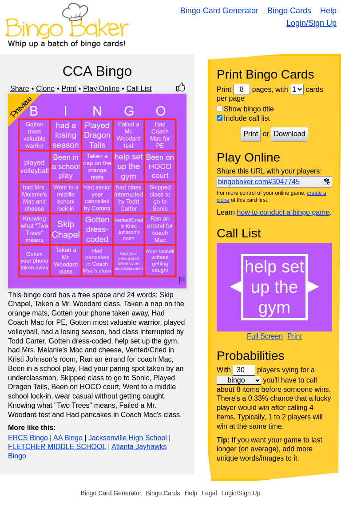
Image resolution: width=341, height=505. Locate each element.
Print (69, 88)
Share (19, 88)
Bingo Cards (289, 10)
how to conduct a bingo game (283, 212)
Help (328, 10)
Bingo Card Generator (219, 10)
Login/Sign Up (311, 23)
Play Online (101, 88)
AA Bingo (68, 438)
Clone (45, 88)
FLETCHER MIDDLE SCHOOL (57, 446)
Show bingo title (245, 109)
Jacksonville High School (127, 438)
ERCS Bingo (28, 438)
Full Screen (265, 336)
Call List (139, 88)
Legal (209, 493)
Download (289, 134)
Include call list (243, 118)
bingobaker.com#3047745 (259, 181)
